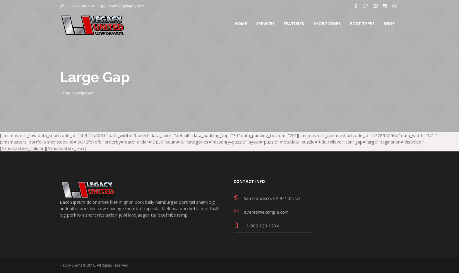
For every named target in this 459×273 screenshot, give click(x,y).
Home (65, 93)
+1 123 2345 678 (80, 6)
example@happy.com (126, 6)
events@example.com (266, 212)
